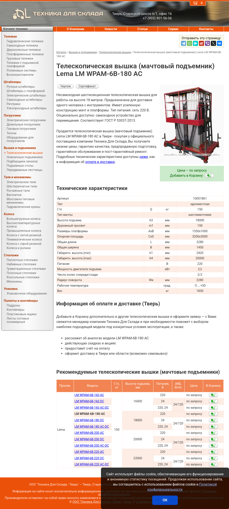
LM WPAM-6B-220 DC (89, 458)
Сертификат (87, 86)
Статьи (142, 29)
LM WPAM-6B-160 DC (89, 401)
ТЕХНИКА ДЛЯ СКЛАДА (52, 13)
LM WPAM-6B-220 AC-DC (91, 464)
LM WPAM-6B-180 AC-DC (91, 427)
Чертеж (65, 86)
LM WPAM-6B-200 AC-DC (91, 446)
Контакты (206, 29)
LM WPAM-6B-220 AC (89, 452)
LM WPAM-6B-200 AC (89, 433)
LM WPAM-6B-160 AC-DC (91, 408)
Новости (111, 29)
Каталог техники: (15, 29)
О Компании (75, 29)
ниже (144, 157)
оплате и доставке (100, 162)
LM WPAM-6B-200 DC (89, 439)
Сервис (173, 29)
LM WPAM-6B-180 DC (89, 420)
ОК (165, 500)
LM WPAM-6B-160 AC (89, 395)
